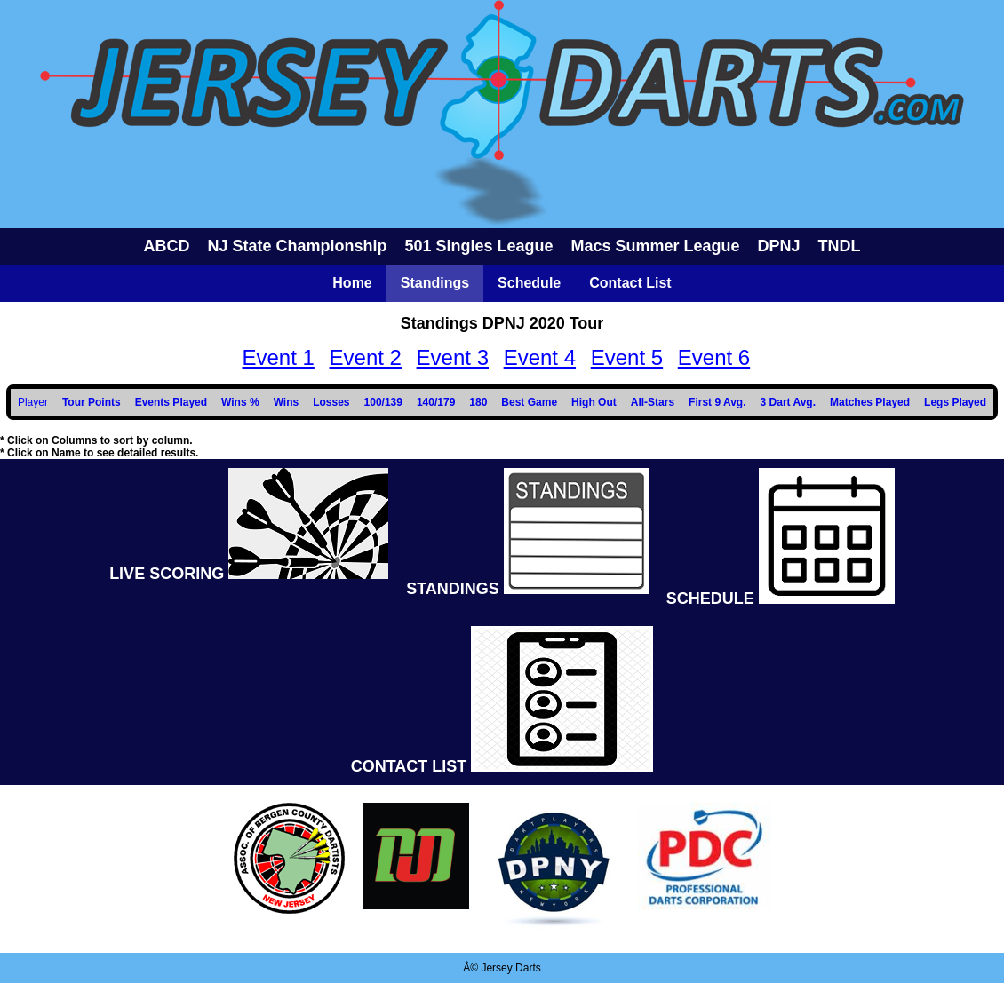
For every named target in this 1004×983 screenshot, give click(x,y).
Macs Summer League (655, 246)
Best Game (529, 402)
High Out (594, 402)
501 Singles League (478, 246)
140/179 (436, 402)
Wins (286, 402)
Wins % (240, 402)
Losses (331, 402)
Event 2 (366, 357)
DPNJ (779, 246)
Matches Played (870, 402)
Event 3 (453, 357)
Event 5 (627, 357)
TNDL (839, 246)
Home (351, 282)
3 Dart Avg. (788, 402)
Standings (435, 282)
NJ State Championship (296, 246)
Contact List (630, 282)
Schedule (529, 282)
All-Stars (652, 402)
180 (478, 402)
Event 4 (540, 357)
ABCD (166, 246)
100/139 (383, 402)
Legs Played (955, 402)
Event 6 (714, 357)
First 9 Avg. (717, 402)
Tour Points (91, 402)
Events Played (171, 402)
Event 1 (278, 357)
